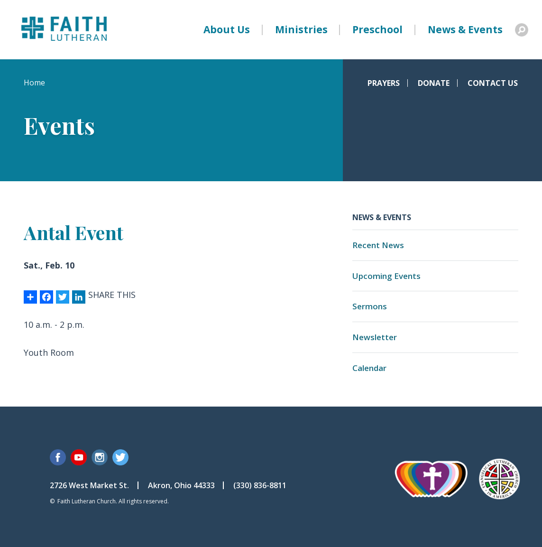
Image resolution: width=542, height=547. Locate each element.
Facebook (58, 457)
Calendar (369, 367)
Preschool (377, 29)
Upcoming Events (386, 275)
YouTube (79, 457)
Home (34, 82)
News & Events (465, 29)
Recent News (378, 245)
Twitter (120, 457)
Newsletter (374, 337)
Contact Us (493, 83)
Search (521, 30)
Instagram (100, 457)
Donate (434, 83)
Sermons (369, 306)
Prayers (383, 83)
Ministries (301, 29)
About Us (226, 29)
